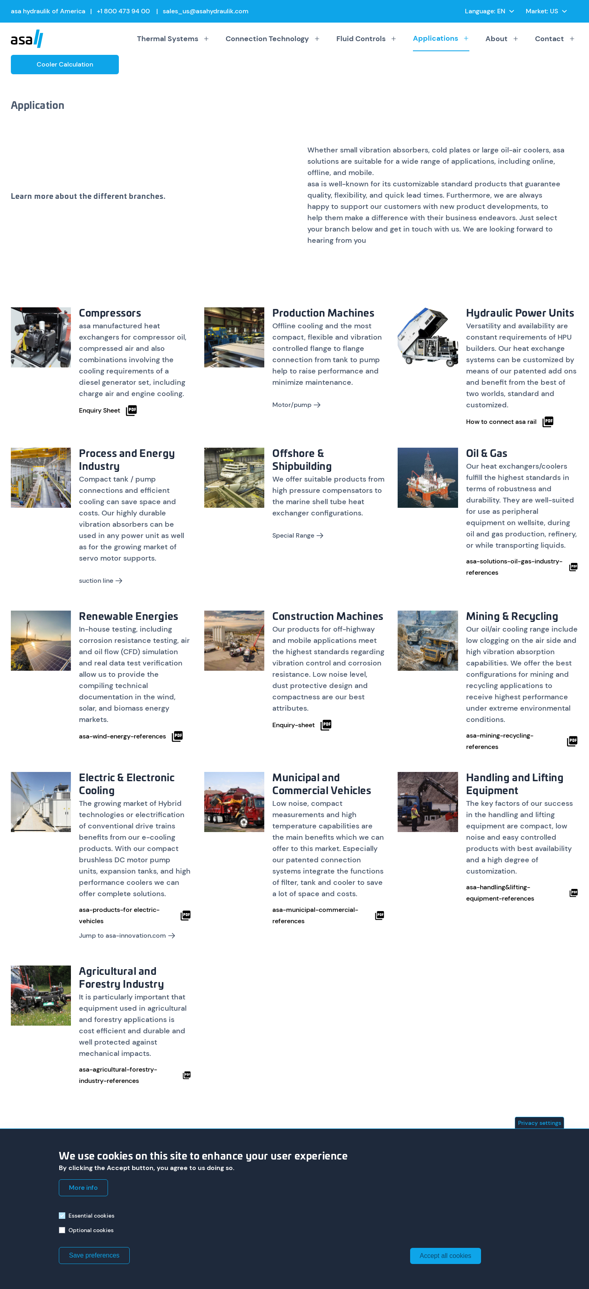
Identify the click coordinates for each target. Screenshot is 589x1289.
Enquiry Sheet (108, 410)
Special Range (298, 535)
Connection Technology (273, 39)
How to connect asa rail (510, 421)
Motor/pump (296, 404)
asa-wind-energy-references (131, 736)
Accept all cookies (445, 1255)
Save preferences (94, 1255)
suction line (101, 580)
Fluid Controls (366, 39)
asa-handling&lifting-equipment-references (522, 893)
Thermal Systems (173, 39)
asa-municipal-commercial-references (328, 915)
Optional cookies (91, 1230)
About (502, 39)
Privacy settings (539, 1122)
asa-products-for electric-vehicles (135, 915)
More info (83, 1187)
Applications (441, 38)
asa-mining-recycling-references (522, 741)
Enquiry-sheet (302, 725)
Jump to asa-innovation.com (127, 935)
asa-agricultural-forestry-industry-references (135, 1075)
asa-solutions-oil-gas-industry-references (522, 567)
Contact (555, 39)
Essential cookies (91, 1215)
